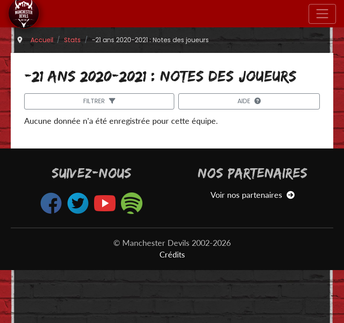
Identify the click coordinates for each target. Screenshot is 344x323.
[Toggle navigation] (322, 14)
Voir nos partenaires (252, 195)
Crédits (172, 254)
